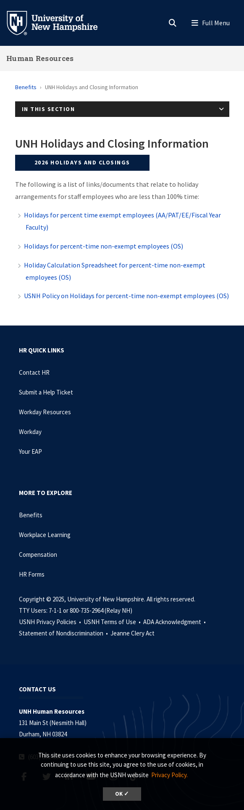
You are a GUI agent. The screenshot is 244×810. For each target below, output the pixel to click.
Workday (30, 432)
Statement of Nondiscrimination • (64, 633)
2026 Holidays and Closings (82, 162)
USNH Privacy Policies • (50, 622)
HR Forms (32, 574)
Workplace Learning (45, 535)
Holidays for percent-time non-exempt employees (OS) (103, 246)
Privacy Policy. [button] (169, 775)
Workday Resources (45, 412)
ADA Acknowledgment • (175, 622)
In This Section (48, 109)
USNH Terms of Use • (113, 622)
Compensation (38, 555)
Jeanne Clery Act (132, 633)
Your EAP (30, 451)
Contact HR (34, 372)
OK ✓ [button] (122, 793)
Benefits (26, 87)
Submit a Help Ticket (46, 392)
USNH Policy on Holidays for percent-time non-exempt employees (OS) (126, 295)
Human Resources (40, 58)
